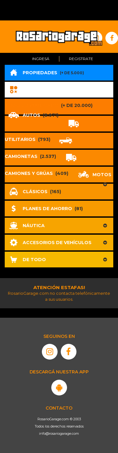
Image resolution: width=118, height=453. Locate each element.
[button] (59, 225)
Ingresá (40, 58)
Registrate (81, 58)
